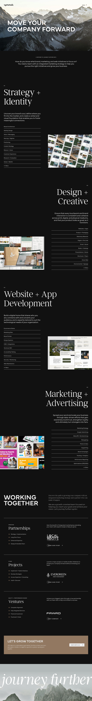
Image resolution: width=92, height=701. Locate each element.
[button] (84, 5)
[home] (9, 5)
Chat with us (75, 645)
